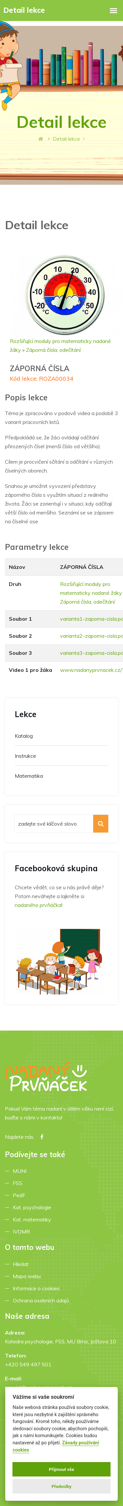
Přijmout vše (61, 1469)
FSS (19, 1183)
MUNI (21, 1171)
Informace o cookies (37, 1288)
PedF (20, 1195)
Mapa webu (28, 1276)
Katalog (24, 736)
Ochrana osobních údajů (42, 1300)
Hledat (22, 1264)
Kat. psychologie (33, 1207)
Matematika (29, 776)
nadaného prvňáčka (38, 905)
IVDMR (21, 1231)
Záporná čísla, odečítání (53, 350)
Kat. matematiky (33, 1219)
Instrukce (25, 756)
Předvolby (61, 1486)
